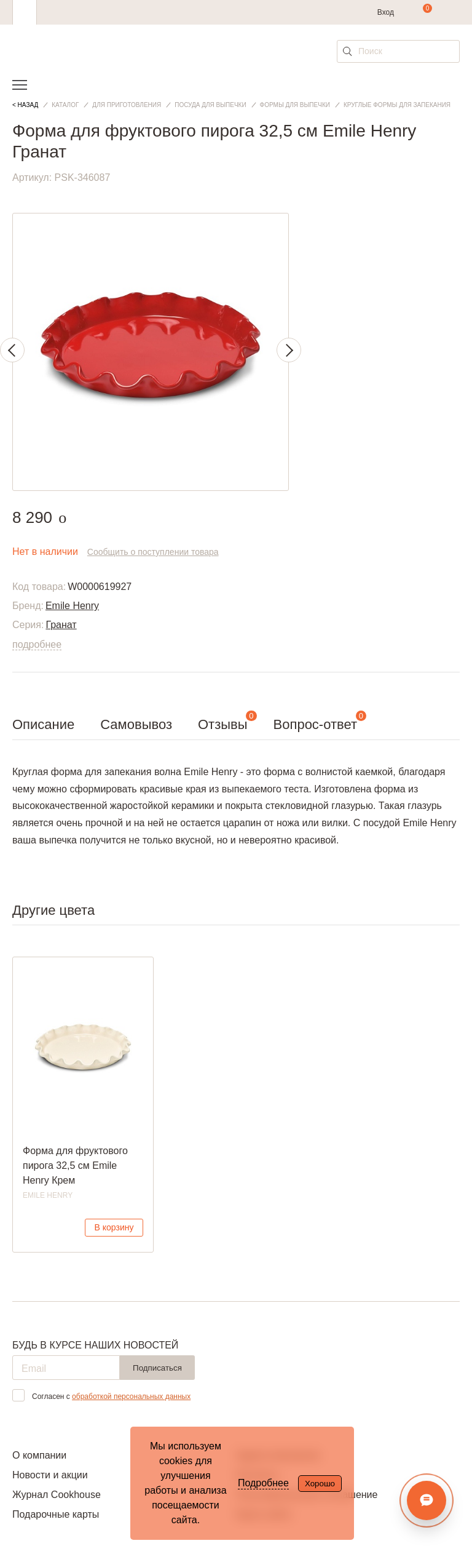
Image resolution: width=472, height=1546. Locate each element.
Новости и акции (50, 1475)
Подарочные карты (55, 1514)
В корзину (114, 1227)
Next (289, 350)
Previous (12, 350)
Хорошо (320, 1483)
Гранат (60, 625)
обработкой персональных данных (131, 1396)
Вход (385, 12)
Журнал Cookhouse (56, 1494)
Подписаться (157, 1368)
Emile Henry (72, 605)
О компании (39, 1455)
